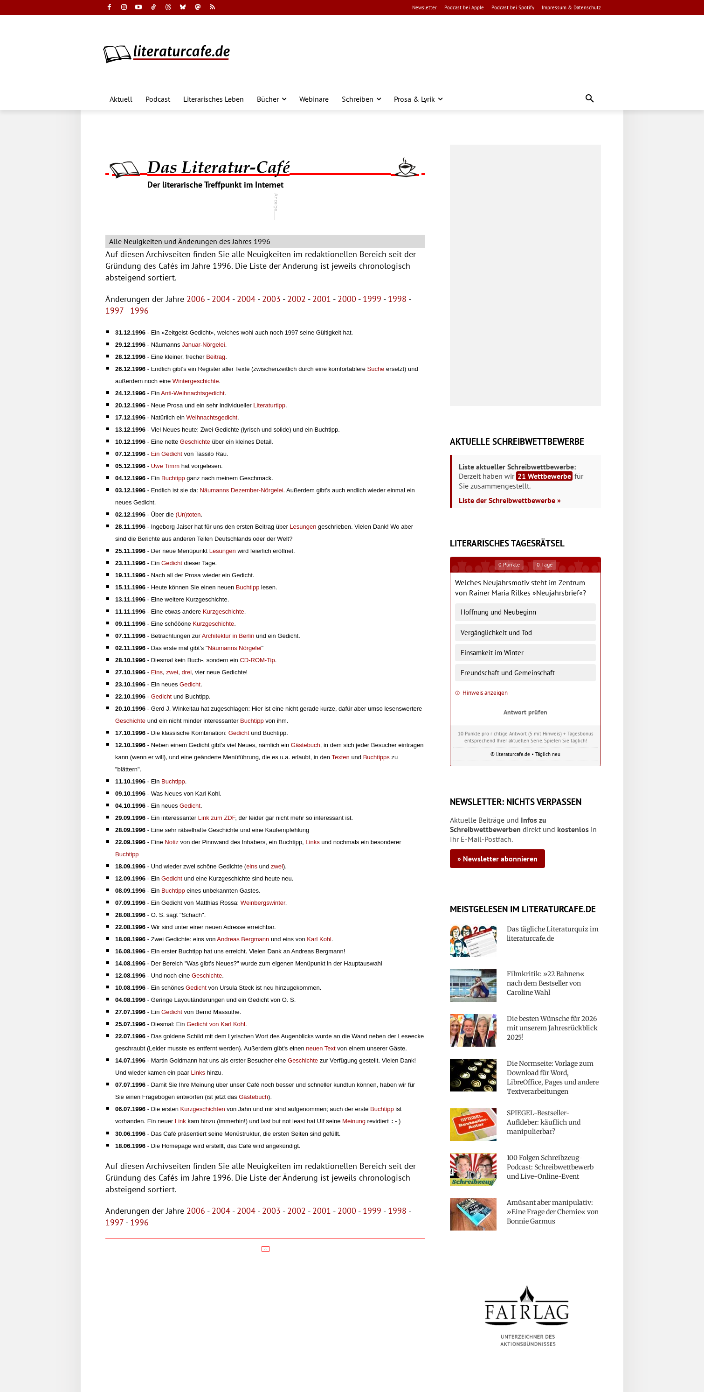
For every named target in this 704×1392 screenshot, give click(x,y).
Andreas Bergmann (243, 939)
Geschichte (195, 441)
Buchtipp (173, 478)
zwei (172, 672)
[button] (590, 99)
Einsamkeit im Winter (492, 652)
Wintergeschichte (196, 381)
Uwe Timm (165, 465)
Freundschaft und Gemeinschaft (508, 672)
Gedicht (171, 563)
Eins (157, 672)
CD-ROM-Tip (257, 660)
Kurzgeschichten (202, 1108)
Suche (376, 368)
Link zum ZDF (216, 817)
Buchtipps (376, 757)
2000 (347, 299)
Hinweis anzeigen (481, 693)
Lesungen (303, 526)
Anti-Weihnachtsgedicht (192, 393)
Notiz (172, 842)
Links (312, 842)
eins (251, 866)
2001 (321, 299)
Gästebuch (305, 744)
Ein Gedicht (166, 453)
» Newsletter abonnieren (497, 858)
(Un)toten (187, 514)
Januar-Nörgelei (203, 344)
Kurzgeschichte (223, 611)
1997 (114, 310)
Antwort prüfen (525, 711)
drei (186, 672)
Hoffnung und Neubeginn (498, 612)
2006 (195, 299)
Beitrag (215, 356)
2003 (271, 299)
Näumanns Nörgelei (235, 647)
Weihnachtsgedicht (212, 417)
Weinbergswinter (263, 902)
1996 (139, 310)
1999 (372, 299)
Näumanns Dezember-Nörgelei (241, 490)
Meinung (354, 1121)
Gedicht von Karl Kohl (215, 1024)
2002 (296, 299)
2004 (221, 299)
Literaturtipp (269, 405)
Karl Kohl (319, 939)
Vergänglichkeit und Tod (496, 632)
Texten (340, 757)
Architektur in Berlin (228, 635)
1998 (397, 299)
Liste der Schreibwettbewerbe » (510, 500)
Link (180, 1121)
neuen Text (320, 1048)
